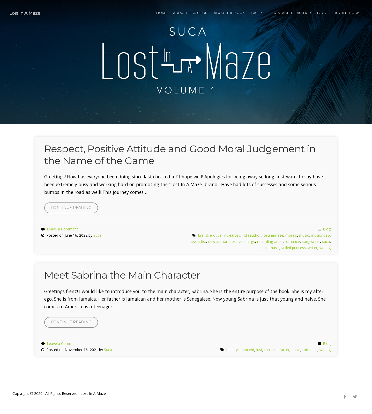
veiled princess (293, 247)
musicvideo (320, 235)
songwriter (311, 241)
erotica (215, 235)
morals (291, 235)
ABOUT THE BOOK (229, 13)
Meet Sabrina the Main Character (122, 275)
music (304, 235)
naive (296, 349)
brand (203, 235)
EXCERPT (258, 13)
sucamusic (270, 247)
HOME (161, 13)
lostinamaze (273, 235)
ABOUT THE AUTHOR (190, 13)
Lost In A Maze (24, 13)
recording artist (270, 241)
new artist (198, 241)
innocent (247, 349)
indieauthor (251, 235)
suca (326, 241)
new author (217, 241)
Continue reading (74, 208)
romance (292, 241)
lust (259, 349)
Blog (322, 13)
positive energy (242, 241)
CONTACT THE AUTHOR (291, 13)
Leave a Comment (62, 229)
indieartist (232, 235)
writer (312, 247)
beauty (232, 349)
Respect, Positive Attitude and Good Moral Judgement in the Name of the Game (180, 155)
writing (325, 247)
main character (276, 349)
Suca (97, 235)
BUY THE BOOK (346, 13)
